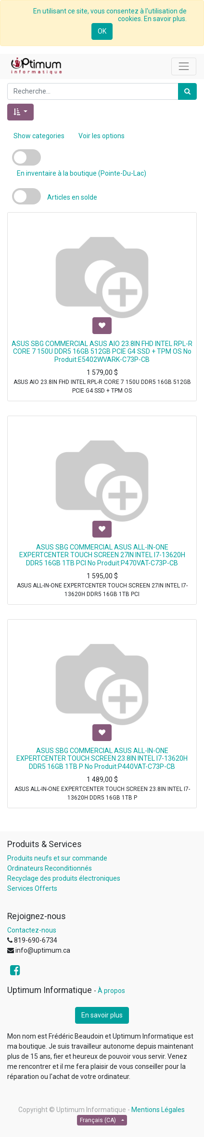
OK (102, 31)
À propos (111, 990)
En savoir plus (102, 1015)
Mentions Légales (158, 1109)
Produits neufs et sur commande (57, 858)
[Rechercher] (187, 91)
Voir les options (101, 136)
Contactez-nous (31, 930)
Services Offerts (32, 888)
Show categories (38, 136)
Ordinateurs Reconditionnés (49, 868)
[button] (20, 112)
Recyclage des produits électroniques (63, 878)
